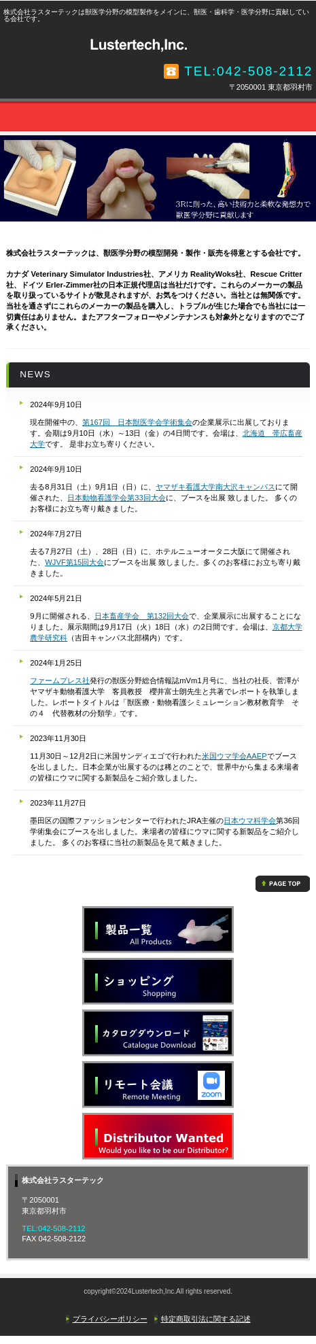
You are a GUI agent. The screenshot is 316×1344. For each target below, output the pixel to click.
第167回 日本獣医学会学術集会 (137, 422)
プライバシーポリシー (110, 1319)
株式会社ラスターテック (158, 44)
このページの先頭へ (283, 884)
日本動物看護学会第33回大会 (116, 498)
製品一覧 (158, 929)
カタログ (158, 1033)
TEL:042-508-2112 (248, 71)
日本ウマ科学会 (250, 820)
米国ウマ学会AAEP (234, 756)
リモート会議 (158, 1084)
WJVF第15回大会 (74, 562)
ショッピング (158, 981)
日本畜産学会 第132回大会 (142, 616)
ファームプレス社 (60, 680)
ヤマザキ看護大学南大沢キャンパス (215, 487)
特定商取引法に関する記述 (206, 1319)
